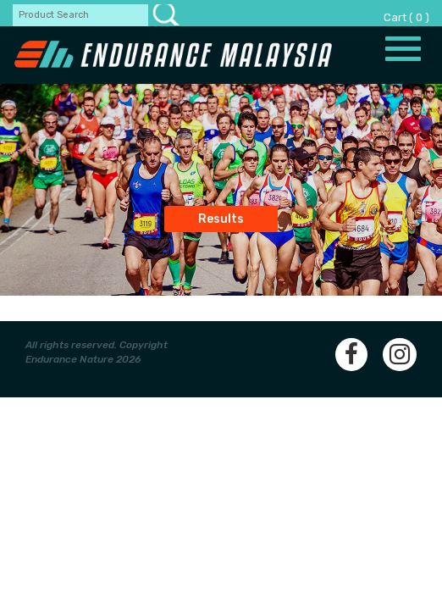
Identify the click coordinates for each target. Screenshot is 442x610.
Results (221, 219)
